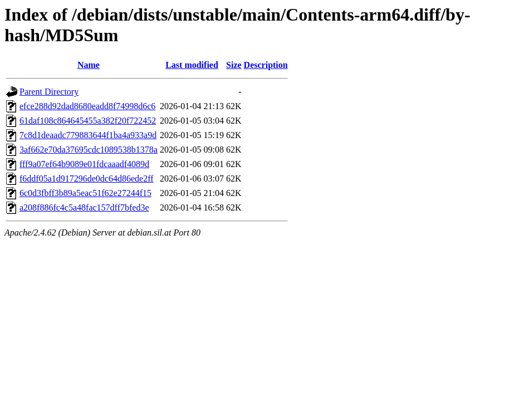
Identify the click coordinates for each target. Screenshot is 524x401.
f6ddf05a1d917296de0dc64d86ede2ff (86, 178)
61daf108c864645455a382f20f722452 (87, 120)
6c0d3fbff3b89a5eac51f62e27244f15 (85, 193)
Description (266, 65)
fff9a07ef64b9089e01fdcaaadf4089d (84, 164)
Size (234, 65)
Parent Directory (49, 91)
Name (88, 65)
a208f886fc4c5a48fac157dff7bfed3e (84, 207)
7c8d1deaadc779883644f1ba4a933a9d (87, 135)
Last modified (191, 65)
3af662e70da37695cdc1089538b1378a (88, 149)
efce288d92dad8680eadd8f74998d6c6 (87, 106)
